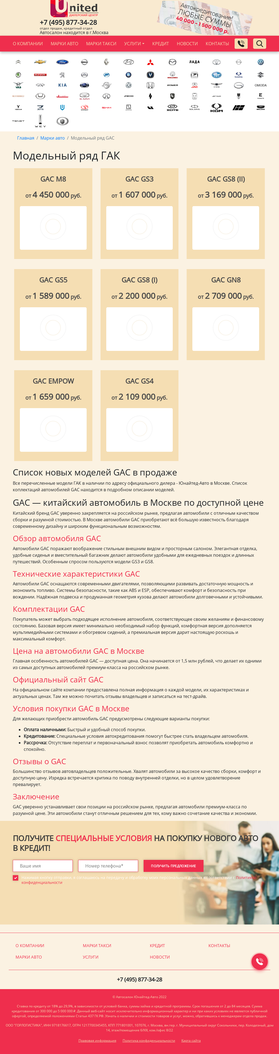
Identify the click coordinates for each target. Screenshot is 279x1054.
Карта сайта (191, 1040)
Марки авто (64, 44)
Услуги (132, 44)
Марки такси (101, 44)
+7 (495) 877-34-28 (68, 22)
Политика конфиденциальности (149, 1040)
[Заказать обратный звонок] (241, 43)
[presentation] (54, 908)
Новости (187, 44)
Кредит (160, 44)
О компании (28, 44)
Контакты (217, 44)
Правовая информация (97, 1040)
